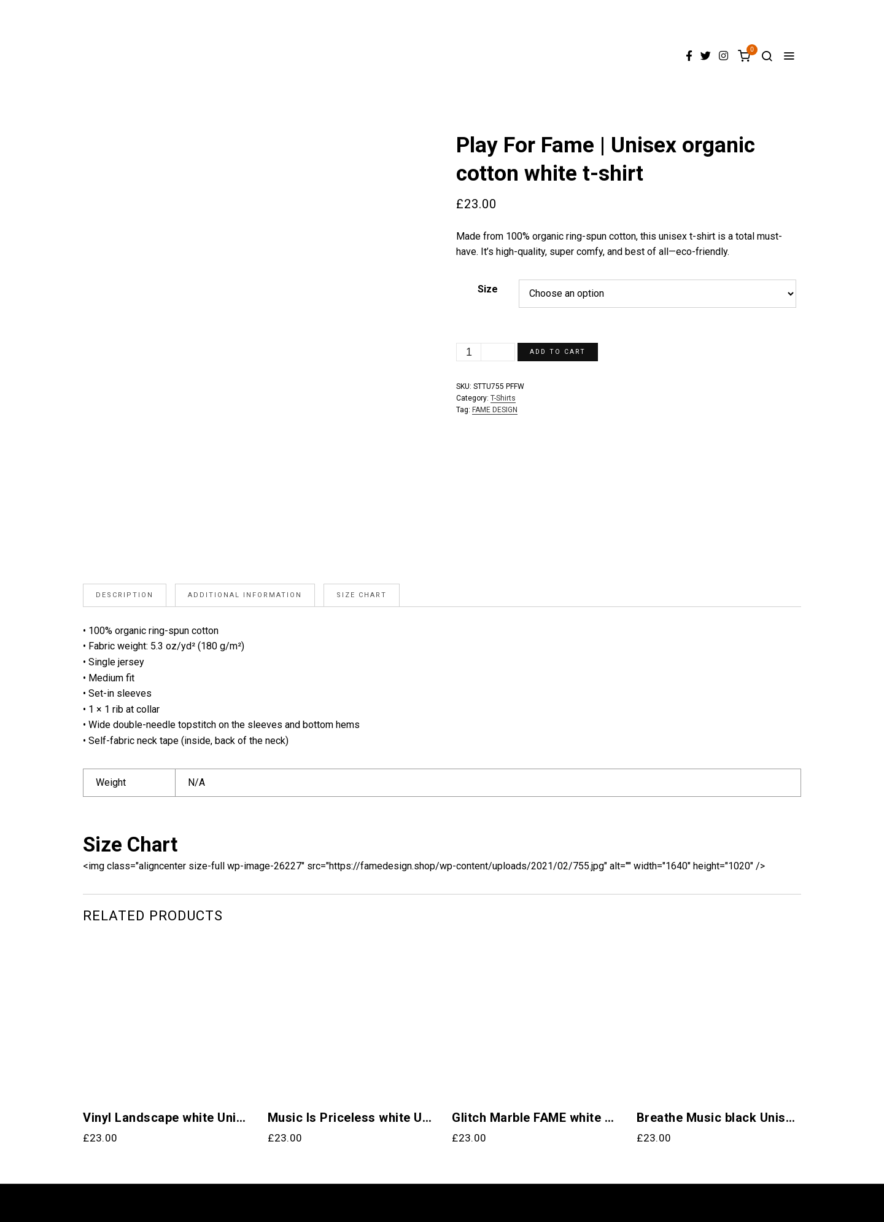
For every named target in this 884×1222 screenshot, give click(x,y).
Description (124, 595)
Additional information (245, 595)
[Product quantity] (469, 352)
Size (488, 289)
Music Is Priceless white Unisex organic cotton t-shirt (350, 1117)
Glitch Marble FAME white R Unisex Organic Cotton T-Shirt (534, 1117)
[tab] (124, 595)
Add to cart (559, 352)
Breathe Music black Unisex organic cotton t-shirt (719, 1117)
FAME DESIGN (495, 409)
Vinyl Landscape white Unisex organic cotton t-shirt (165, 1117)
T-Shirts (503, 398)
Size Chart (361, 595)
